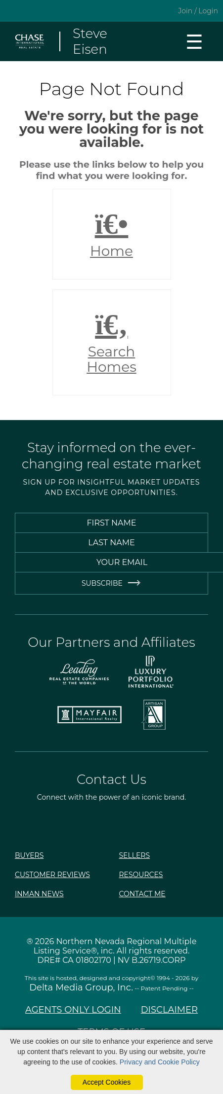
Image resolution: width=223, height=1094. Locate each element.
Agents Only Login (73, 1009)
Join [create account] (185, 10)
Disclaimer (169, 1009)
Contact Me (142, 893)
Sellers (134, 855)
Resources (141, 874)
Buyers (29, 855)
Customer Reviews (52, 874)
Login (208, 10)
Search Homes (112, 343)
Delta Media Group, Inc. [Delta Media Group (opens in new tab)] (81, 987)
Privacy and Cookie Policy (160, 1062)
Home (112, 234)
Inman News (39, 893)
